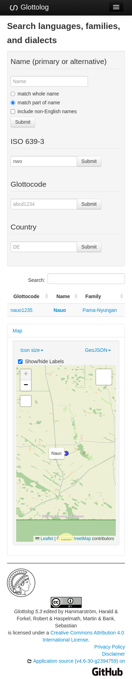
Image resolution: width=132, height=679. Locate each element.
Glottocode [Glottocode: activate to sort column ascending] (26, 296)
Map (17, 330)
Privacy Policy (109, 647)
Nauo (60, 310)
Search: (76, 278)
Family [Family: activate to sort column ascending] (93, 296)
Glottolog (29, 7)
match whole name (35, 94)
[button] (66, 453)
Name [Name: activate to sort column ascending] (63, 296)
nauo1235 (21, 310)
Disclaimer (113, 654)
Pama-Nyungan (100, 310)
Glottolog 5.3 (28, 611)
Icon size (31, 350)
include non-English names (44, 111)
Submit (23, 122)
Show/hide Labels (41, 361)
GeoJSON (98, 350)
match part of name (35, 102)
